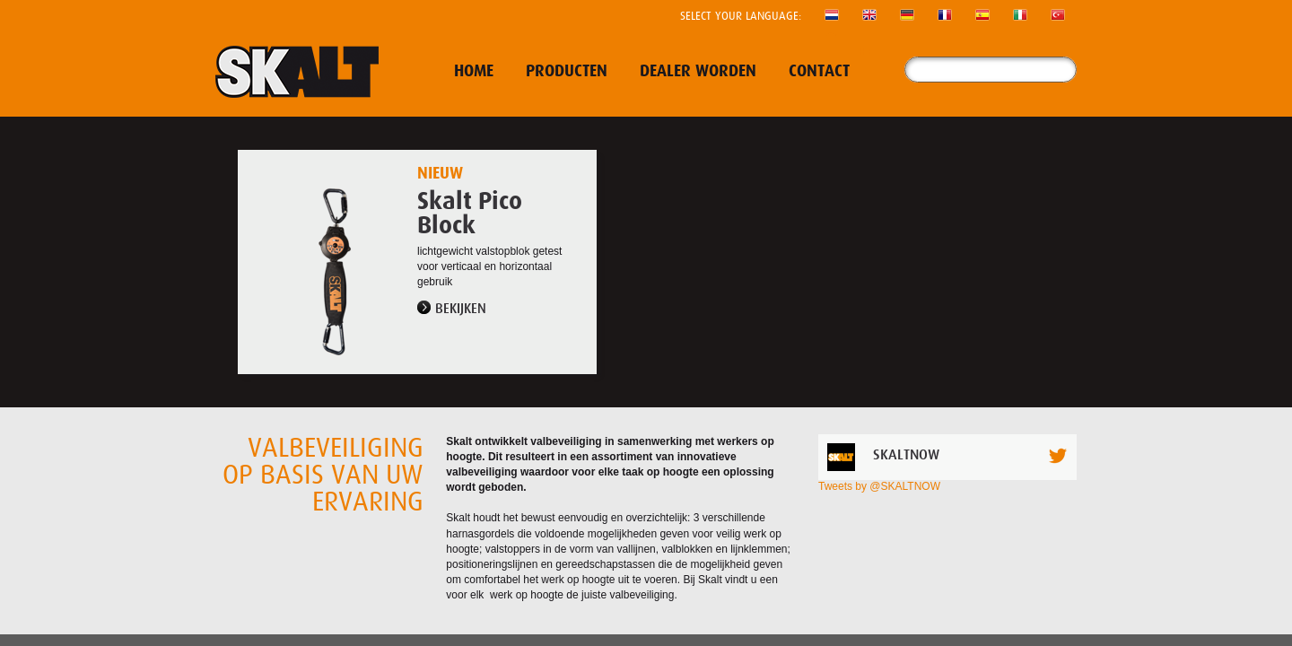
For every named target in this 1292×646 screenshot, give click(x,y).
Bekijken (460, 309)
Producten (566, 71)
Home (473, 71)
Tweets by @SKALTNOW (879, 486)
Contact (819, 71)
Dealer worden (698, 71)
